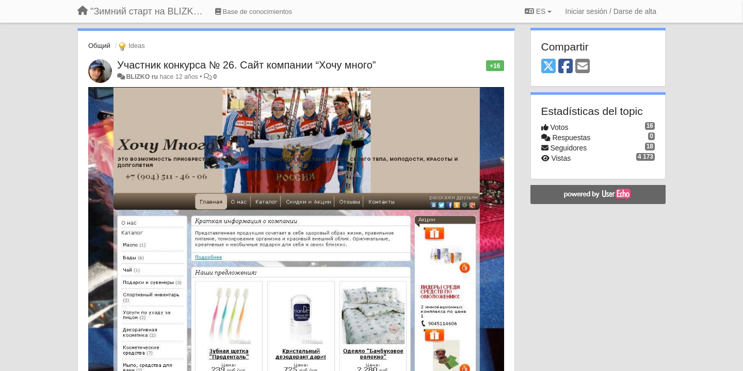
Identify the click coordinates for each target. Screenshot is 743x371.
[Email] (582, 67)
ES (538, 11)
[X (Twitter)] (548, 67)
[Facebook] (565, 67)
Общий (99, 45)
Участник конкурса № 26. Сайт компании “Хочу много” (246, 65)
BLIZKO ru (142, 76)
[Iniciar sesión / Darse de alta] (610, 11)
